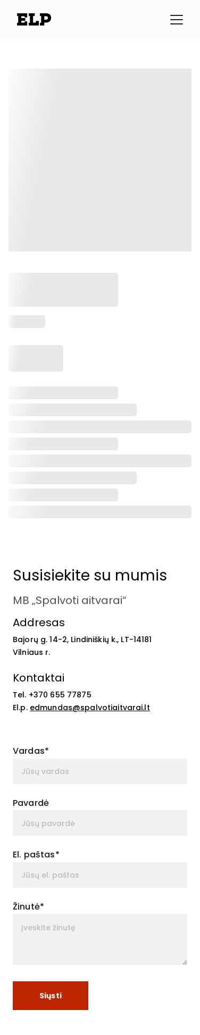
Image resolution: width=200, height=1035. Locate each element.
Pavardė (31, 803)
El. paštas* (36, 854)
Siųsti (50, 995)
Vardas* (31, 751)
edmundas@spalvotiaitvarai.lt (90, 707)
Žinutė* (28, 907)
